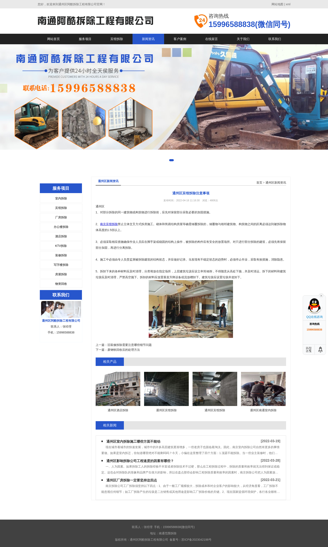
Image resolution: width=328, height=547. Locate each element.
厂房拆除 (61, 217)
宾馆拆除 (116, 39)
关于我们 (243, 39)
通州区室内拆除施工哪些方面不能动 (133, 441)
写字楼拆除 (61, 264)
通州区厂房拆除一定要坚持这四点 (131, 480)
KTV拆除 (61, 245)
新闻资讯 (148, 39)
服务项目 (85, 39)
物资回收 (61, 283)
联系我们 (274, 39)
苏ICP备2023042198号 (196, 539)
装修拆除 (61, 255)
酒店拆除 (61, 236)
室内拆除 (61, 198)
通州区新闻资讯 (275, 182)
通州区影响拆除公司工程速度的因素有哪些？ (140, 461)
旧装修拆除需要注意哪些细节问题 (129, 345)
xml (288, 4)
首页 (259, 182)
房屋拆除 (61, 274)
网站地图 (277, 4)
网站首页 (53, 39)
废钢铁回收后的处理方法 (123, 349)
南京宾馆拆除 (109, 224)
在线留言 (211, 39)
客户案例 (180, 39)
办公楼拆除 (61, 226)
